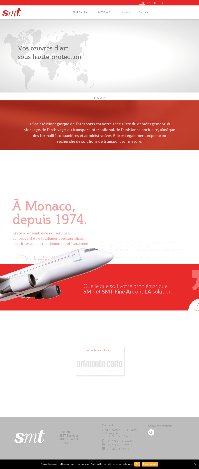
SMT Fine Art (105, 12)
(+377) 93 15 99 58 (117, 445)
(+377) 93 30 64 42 (117, 441)
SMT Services (81, 12)
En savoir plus (149, 464)
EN (148, 3)
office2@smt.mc (115, 448)
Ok (137, 464)
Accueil (64, 431)
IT (162, 3)
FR (142, 3)
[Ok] (195, 464)
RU (155, 3)
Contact (143, 12)
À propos (126, 12)
